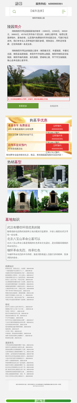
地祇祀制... (8, 332)
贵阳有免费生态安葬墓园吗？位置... (16, 353)
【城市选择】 (37, 10)
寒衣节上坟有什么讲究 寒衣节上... (15, 310)
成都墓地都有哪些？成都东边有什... (16, 290)
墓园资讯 (9, 346)
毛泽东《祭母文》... (11, 314)
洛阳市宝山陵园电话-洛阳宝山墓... (15, 351)
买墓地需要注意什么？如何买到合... (16, 281)
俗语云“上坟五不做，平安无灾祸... (15, 283)
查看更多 (23, 107)
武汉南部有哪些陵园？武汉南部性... (16, 287)
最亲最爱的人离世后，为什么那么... (16, 278)
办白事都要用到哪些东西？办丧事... (16, 285)
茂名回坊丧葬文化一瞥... (12, 319)
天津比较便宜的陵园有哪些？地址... (16, 348)
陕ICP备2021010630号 (38, 389)
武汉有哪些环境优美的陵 (24, 229)
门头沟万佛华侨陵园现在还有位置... (16, 326)
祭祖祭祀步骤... (10, 341)
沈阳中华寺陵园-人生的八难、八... (15, 298)
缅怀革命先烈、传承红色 (24, 253)
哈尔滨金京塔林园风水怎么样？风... (16, 371)
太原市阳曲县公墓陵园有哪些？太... (16, 355)
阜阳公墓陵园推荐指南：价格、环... (16, 377)
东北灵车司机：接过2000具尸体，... (16, 301)
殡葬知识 (9, 270)
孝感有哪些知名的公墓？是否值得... (16, 366)
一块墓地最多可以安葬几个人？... (15, 274)
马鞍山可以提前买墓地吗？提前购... (16, 303)
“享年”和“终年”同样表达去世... (14, 294)
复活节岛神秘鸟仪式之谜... (13, 317)
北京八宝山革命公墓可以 (24, 241)
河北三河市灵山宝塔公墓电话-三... (15, 379)
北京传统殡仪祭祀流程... (12, 328)
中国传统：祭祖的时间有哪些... (14, 337)
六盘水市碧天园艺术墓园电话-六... (15, 362)
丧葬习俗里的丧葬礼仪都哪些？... (15, 339)
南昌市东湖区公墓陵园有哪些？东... (16, 368)
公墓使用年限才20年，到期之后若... (16, 292)
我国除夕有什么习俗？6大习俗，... (15, 312)
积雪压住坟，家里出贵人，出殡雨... (16, 272)
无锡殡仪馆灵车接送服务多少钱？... (16, 276)
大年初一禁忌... (10, 334)
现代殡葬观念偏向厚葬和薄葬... (14, 330)
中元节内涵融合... (10, 321)
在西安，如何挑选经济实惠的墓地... (16, 357)
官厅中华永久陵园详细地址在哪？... (16, 323)
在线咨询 (54, 107)
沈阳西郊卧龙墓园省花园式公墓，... (16, 375)
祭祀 (7, 308)
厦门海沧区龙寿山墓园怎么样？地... (16, 373)
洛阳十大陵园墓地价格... (12, 364)
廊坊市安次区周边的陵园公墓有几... (16, 359)
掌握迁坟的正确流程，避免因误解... (16, 296)
